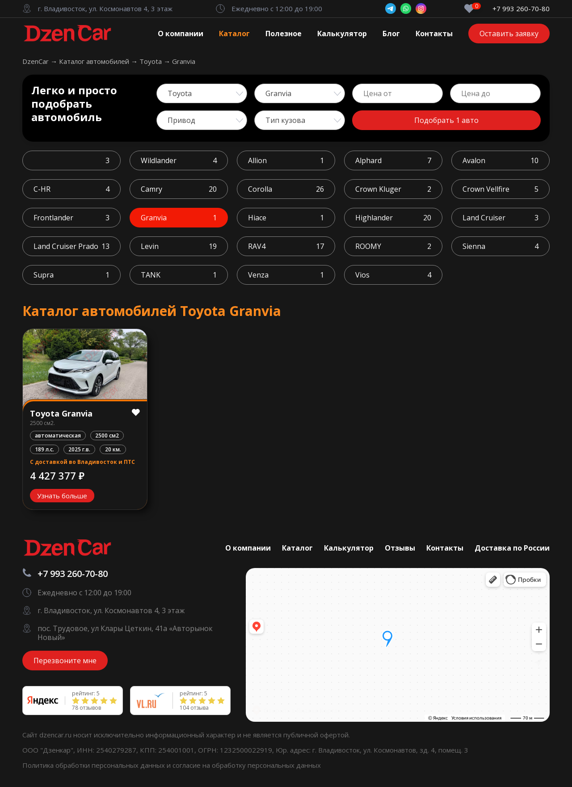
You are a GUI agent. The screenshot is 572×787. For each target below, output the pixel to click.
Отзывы (400, 548)
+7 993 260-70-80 (521, 8)
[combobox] (201, 93)
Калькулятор (342, 33)
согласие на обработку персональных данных (246, 765)
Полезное (283, 33)
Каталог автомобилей (95, 61)
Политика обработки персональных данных (94, 765)
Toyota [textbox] (180, 93)
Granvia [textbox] (278, 93)
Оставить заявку (508, 33)
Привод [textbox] (181, 120)
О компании (180, 33)
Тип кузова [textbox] (285, 120)
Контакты (434, 33)
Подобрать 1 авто (446, 120)
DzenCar (36, 61)
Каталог (234, 33)
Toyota (151, 61)
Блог (391, 33)
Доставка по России (512, 548)
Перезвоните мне (65, 660)
